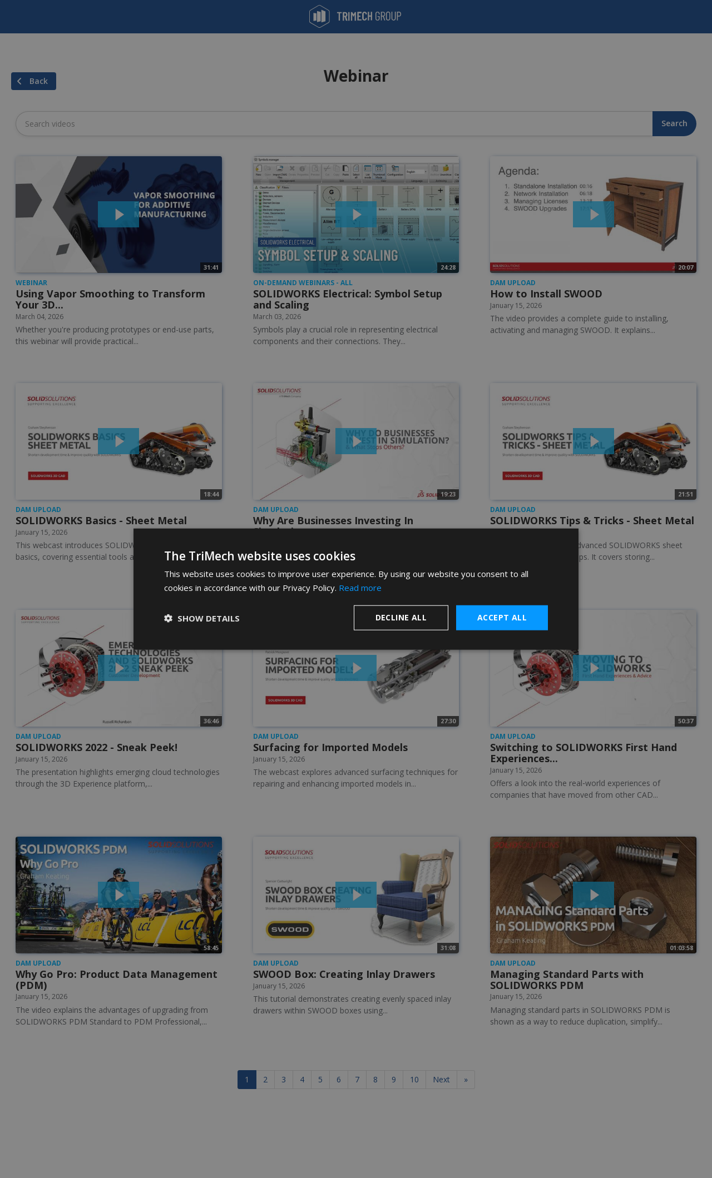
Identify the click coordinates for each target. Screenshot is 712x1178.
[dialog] (356, 589)
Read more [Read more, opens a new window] (360, 587)
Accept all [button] (502, 617)
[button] (202, 618)
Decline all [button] (401, 617)
